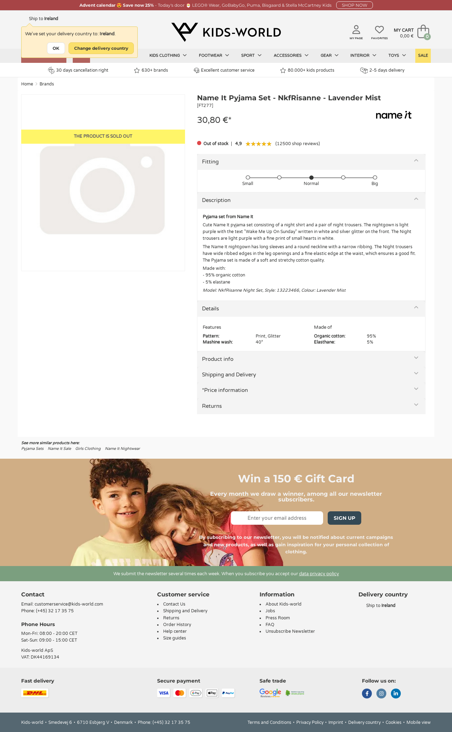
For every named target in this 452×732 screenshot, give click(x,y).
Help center (175, 631)
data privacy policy (319, 574)
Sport (251, 55)
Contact (32, 594)
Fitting (210, 162)
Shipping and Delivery (229, 374)
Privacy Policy (309, 722)
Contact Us (174, 604)
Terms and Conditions (269, 722)
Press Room (278, 617)
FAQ (270, 624)
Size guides (174, 638)
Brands (47, 84)
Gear (330, 55)
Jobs (270, 610)
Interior (363, 55)
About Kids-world (284, 604)
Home (27, 84)
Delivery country (364, 722)
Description (216, 200)
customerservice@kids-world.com (69, 604)
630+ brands (151, 70)
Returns (212, 406)
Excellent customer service (224, 70)
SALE (423, 55)
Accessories (291, 55)
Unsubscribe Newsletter (290, 631)
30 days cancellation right (78, 70)
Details (210, 308)
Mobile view (418, 722)
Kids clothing (168, 55)
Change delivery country (101, 48)
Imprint (335, 722)
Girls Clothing (88, 448)
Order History (177, 624)
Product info (217, 359)
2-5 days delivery (382, 70)
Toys (397, 55)
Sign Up (344, 518)
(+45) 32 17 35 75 (55, 610)
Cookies (394, 722)
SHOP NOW (354, 5)
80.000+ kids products (307, 70)
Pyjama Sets (32, 448)
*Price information (225, 390)
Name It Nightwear (122, 448)
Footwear (214, 55)
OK (56, 48)
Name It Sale (59, 448)
